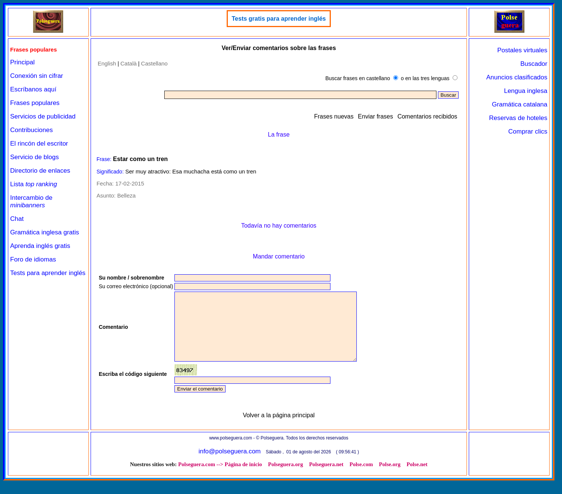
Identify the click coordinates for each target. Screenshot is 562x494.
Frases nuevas (334, 116)
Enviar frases (375, 116)
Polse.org (389, 478)
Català (128, 63)
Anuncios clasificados (516, 77)
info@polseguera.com (229, 464)
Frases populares (34, 102)
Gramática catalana (519, 104)
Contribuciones (31, 130)
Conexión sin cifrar (36, 75)
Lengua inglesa (525, 90)
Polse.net (416, 478)
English (107, 63)
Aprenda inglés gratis (40, 245)
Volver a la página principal (279, 429)
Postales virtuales (522, 50)
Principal (22, 62)
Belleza (126, 195)
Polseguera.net (326, 478)
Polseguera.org (285, 478)
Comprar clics (527, 131)
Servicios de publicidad (43, 116)
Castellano (154, 63)
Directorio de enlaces (40, 170)
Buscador (533, 63)
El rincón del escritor (39, 143)
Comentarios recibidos (427, 116)
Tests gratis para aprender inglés (279, 18)
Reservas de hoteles (518, 118)
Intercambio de (31, 201)
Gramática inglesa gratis (44, 232)
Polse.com (361, 478)
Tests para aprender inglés (47, 273)
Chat (17, 218)
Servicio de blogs (34, 157)
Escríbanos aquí (33, 89)
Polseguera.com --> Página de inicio (220, 478)
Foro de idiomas (33, 259)
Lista (33, 184)
